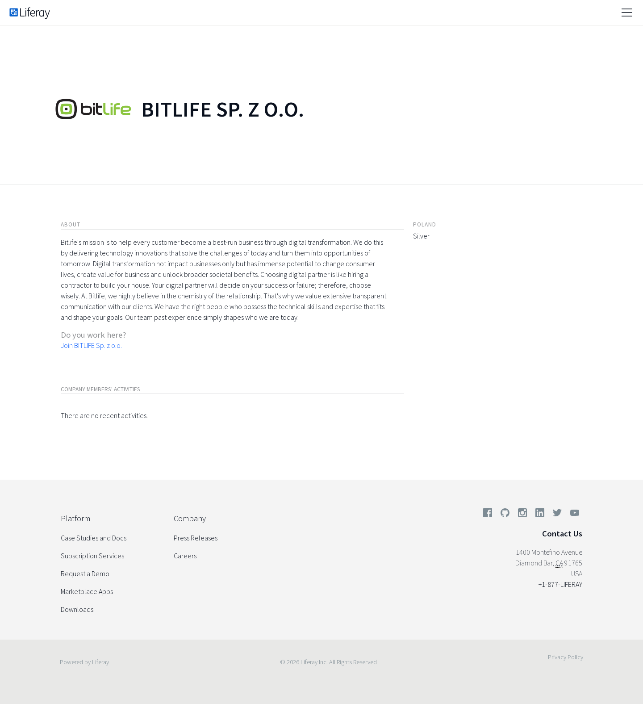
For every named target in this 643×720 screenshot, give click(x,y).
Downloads (77, 609)
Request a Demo (85, 573)
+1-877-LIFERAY (560, 584)
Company (190, 518)
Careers (185, 555)
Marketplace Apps (87, 591)
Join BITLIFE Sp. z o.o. (91, 345)
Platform (75, 518)
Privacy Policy (565, 657)
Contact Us (562, 533)
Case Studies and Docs (93, 537)
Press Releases (195, 537)
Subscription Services (92, 555)
